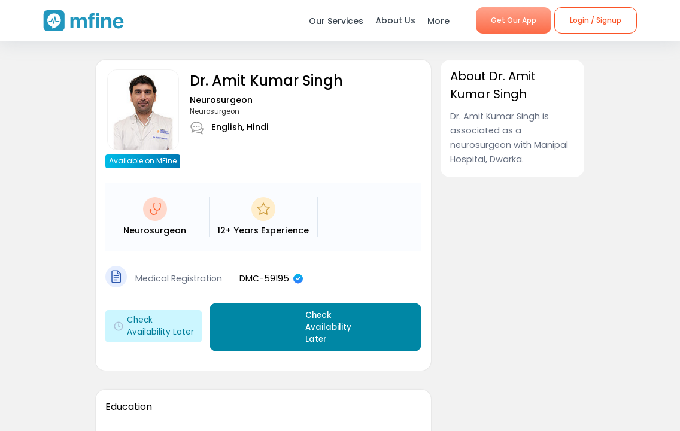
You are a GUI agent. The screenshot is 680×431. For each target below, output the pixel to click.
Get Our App (513, 20)
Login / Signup (595, 20)
